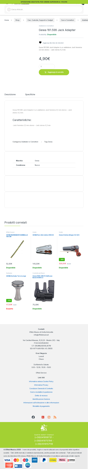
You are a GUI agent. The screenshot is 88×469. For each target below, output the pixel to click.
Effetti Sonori (10, 232)
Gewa (50, 142)
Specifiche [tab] (30, 94)
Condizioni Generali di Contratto (41, 388)
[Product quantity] (47, 66)
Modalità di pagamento (41, 406)
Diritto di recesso (41, 396)
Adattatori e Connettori (46, 26)
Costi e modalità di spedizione (41, 392)
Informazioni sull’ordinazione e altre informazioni (41, 403)
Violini (34, 232)
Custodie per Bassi (39, 273)
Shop (17, 20)
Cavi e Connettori (67, 20)
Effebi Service (41, 373)
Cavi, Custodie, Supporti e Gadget (40, 20)
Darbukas (9, 273)
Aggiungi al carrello (56, 72)
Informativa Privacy (41, 385)
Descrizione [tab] (9, 94)
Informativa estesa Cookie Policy (41, 381)
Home (6, 20)
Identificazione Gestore (41, 399)
